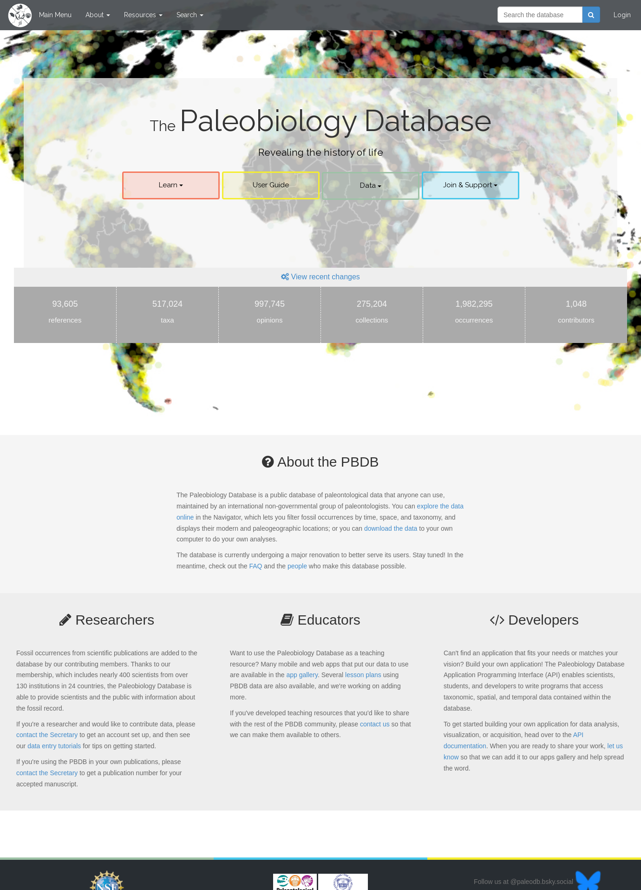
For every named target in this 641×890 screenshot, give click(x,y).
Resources (143, 15)
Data (370, 185)
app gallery (301, 675)
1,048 (576, 313)
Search (190, 15)
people (297, 566)
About (97, 15)
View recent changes (320, 277)
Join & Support (470, 185)
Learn (171, 185)
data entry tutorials (54, 746)
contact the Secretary (47, 734)
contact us (375, 724)
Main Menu (55, 15)
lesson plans (363, 675)
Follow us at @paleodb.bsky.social (537, 881)
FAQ (255, 566)
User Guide (271, 185)
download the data (390, 528)
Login (622, 15)
